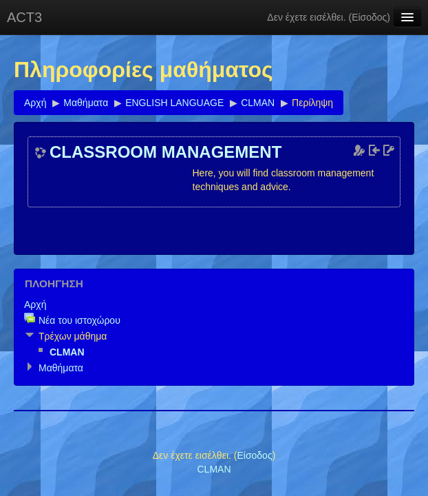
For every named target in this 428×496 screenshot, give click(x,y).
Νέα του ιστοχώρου (79, 320)
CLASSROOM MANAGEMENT (165, 152)
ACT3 (24, 17)
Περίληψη (312, 102)
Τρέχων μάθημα (73, 336)
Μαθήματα (85, 102)
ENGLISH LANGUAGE (174, 102)
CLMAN (258, 102)
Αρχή (35, 102)
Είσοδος (369, 17)
